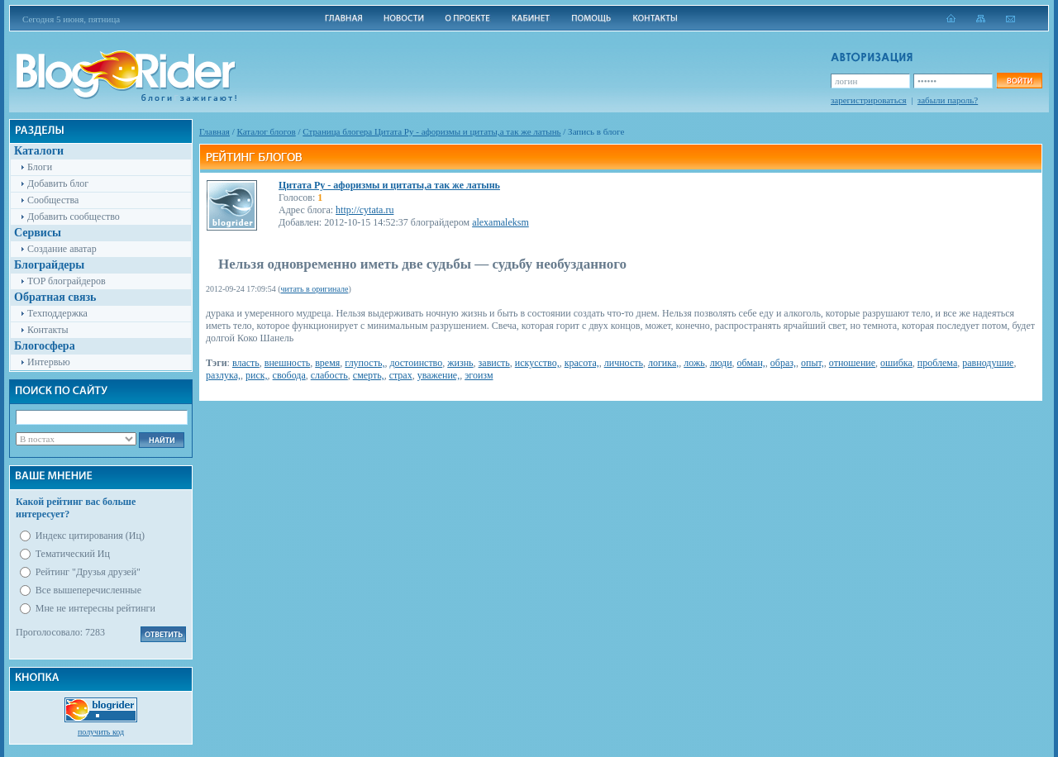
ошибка (896, 363)
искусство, (537, 363)
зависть (494, 363)
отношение (852, 363)
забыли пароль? (947, 100)
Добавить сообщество (73, 216)
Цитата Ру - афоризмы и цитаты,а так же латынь (389, 185)
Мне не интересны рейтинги (95, 608)
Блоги (39, 167)
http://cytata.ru (364, 210)
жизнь (460, 363)
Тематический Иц (73, 553)
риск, (256, 375)
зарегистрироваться (869, 100)
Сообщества (53, 200)
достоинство (415, 363)
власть (246, 363)
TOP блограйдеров (66, 281)
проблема (937, 363)
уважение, (438, 375)
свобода (289, 375)
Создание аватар (62, 249)
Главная (214, 131)
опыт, (812, 363)
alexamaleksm (500, 222)
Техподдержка (57, 313)
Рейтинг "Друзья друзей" (88, 572)
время (327, 363)
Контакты (48, 330)
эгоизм (479, 375)
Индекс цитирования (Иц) (90, 535)
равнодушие (987, 363)
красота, (582, 363)
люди (721, 363)
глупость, (364, 363)
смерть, (368, 375)
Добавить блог (57, 183)
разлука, (223, 375)
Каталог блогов (266, 131)
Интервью (48, 362)
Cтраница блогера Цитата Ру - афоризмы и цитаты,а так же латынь (431, 131)
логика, (663, 363)
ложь (694, 363)
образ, (783, 363)
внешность (287, 363)
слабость (329, 375)
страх (400, 375)
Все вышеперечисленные (88, 590)
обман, (751, 363)
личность (623, 363)
